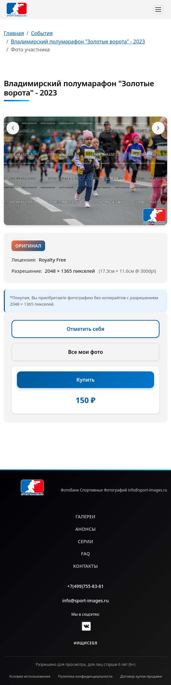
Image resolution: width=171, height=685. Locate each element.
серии (85, 541)
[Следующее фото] (158, 128)
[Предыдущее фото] (12, 128)
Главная (14, 33)
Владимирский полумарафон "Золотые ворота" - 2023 (78, 41)
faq (85, 554)
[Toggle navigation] (158, 9)
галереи (85, 517)
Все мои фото (85, 351)
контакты (85, 566)
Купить (85, 379)
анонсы (85, 529)
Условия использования (30, 676)
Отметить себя (86, 328)
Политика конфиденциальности (85, 676)
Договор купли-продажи (141, 676)
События (42, 33)
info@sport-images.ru (85, 600)
